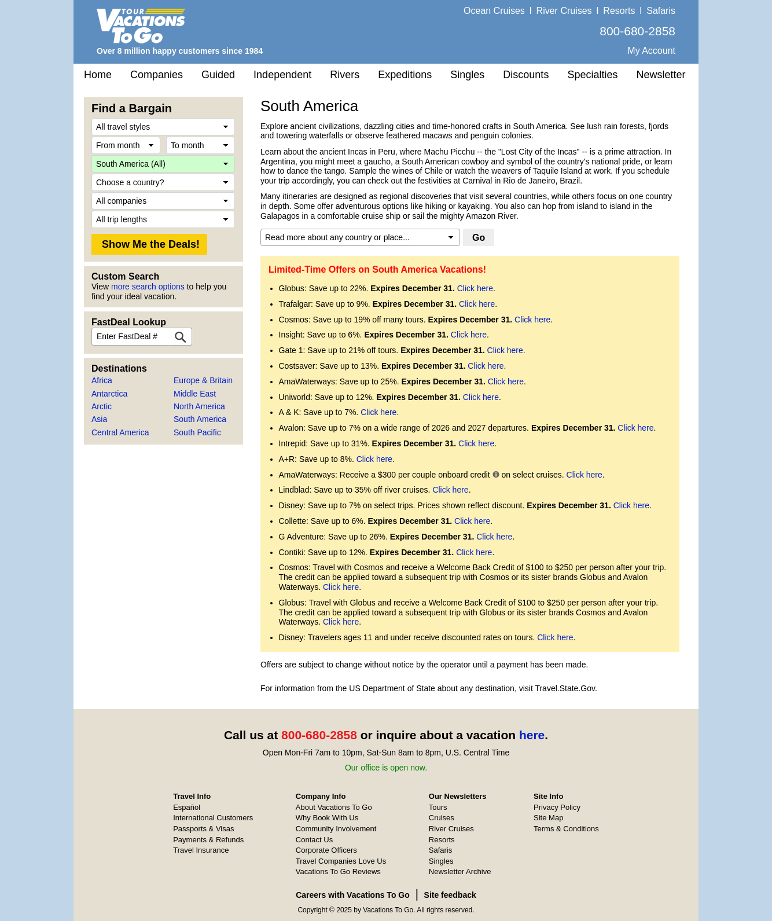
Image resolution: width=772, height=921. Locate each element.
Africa (101, 380)
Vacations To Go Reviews (338, 871)
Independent (282, 74)
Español (186, 807)
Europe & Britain (203, 380)
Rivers (344, 74)
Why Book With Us (327, 817)
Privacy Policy (557, 807)
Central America (120, 432)
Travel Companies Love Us (341, 861)
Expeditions (405, 74)
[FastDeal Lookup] (180, 337)
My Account (651, 51)
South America (200, 419)
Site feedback (450, 895)
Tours (438, 807)
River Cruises (564, 11)
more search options (148, 286)
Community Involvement (336, 828)
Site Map (548, 817)
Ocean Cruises (494, 11)
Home (98, 74)
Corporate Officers (326, 850)
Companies (156, 74)
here (532, 735)
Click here (475, 288)
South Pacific (197, 432)
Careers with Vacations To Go (353, 895)
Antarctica (109, 393)
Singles (467, 74)
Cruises (441, 817)
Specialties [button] (592, 74)
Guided (218, 74)
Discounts (526, 74)
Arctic (101, 406)
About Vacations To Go (334, 807)
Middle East (195, 393)
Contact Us (314, 839)
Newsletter (660, 74)
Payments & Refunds (208, 839)
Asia (99, 419)
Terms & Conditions (566, 828)
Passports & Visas (203, 828)
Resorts (619, 11)
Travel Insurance (201, 850)
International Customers (213, 817)
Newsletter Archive (460, 871)
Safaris (660, 11)
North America (199, 406)
